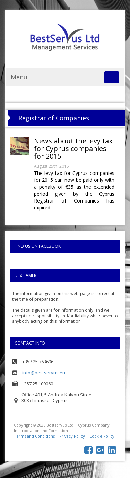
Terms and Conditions (34, 436)
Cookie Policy (101, 436)
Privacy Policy (72, 436)
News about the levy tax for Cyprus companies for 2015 (73, 148)
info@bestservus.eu (43, 372)
